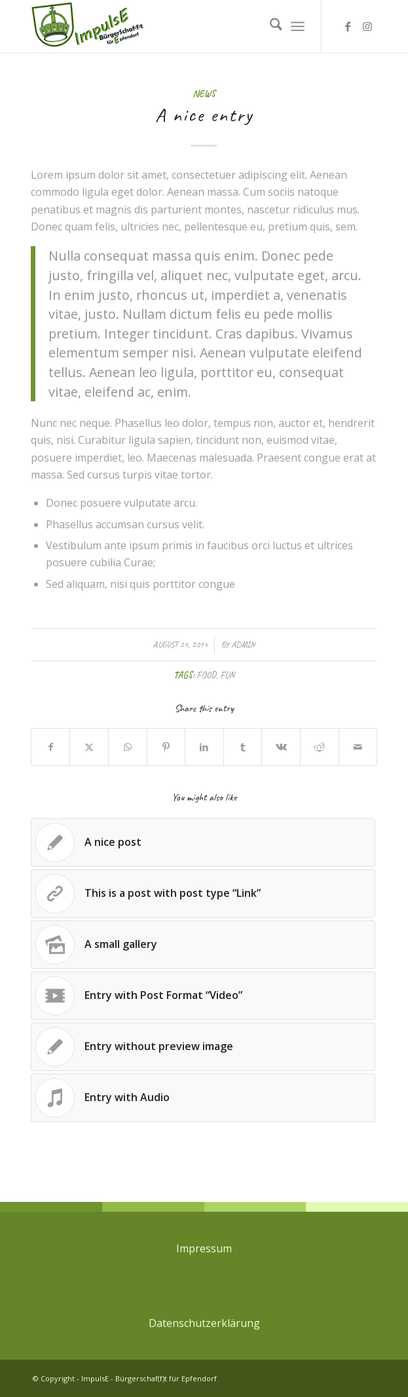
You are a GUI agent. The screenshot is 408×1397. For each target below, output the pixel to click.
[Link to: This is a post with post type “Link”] (203, 893)
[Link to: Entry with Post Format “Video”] (203, 995)
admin (243, 645)
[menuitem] (269, 26)
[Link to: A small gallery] (203, 944)
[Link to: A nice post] (203, 842)
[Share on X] (89, 747)
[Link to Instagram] (367, 26)
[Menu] (298, 26)
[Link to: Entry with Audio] (203, 1098)
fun (227, 675)
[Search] (269, 26)
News (204, 94)
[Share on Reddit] (320, 747)
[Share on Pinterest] (166, 747)
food (206, 675)
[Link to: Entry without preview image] (203, 1047)
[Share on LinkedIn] (204, 747)
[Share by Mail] (358, 747)
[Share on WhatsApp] (128, 747)
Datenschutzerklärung (204, 1323)
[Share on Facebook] (50, 747)
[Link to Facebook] (348, 26)
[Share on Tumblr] (243, 747)
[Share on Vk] (281, 747)
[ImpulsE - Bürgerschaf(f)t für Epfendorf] (169, 26)
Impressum (204, 1248)
